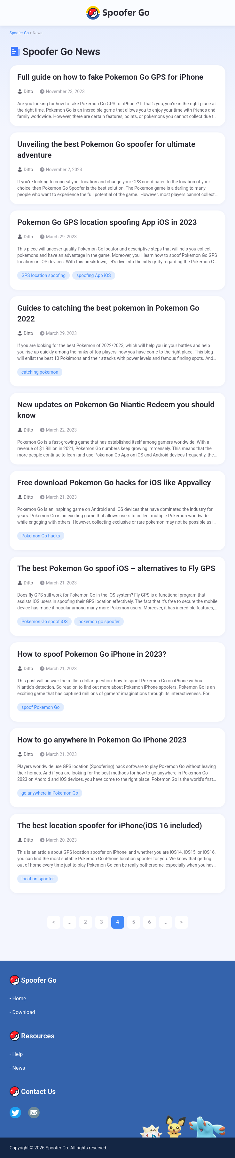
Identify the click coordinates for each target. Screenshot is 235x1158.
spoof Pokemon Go (40, 707)
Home (18, 998)
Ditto (28, 91)
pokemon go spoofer (99, 621)
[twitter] (15, 1112)
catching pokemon (39, 372)
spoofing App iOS (93, 275)
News (17, 1068)
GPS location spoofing (43, 275)
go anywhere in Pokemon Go (49, 793)
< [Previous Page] (53, 922)
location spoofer (37, 878)
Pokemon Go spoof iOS (44, 621)
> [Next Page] (181, 922)
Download (22, 1012)
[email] (34, 1112)
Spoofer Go (117, 12)
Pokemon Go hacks (40, 535)
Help (16, 1054)
